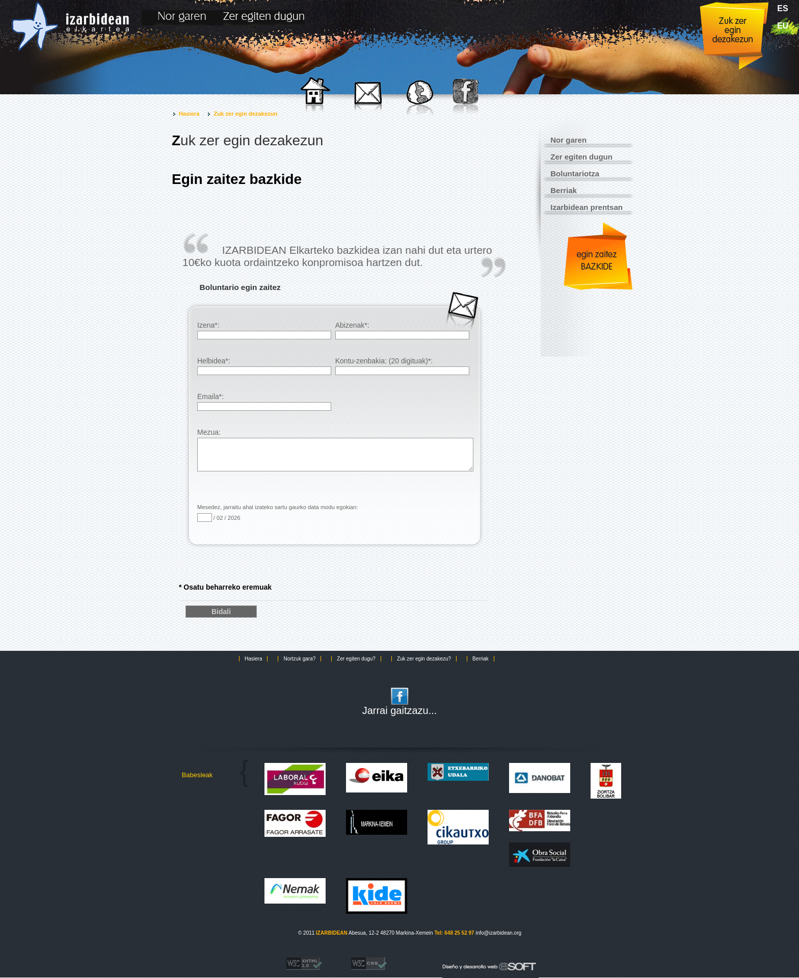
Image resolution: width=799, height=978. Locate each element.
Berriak (563, 190)
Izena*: (264, 330)
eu (782, 25)
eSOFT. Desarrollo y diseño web (478, 964)
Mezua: (335, 442)
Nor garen (568, 140)
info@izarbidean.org (498, 933)
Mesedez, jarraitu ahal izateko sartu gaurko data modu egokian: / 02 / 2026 (277, 513)
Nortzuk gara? (299, 659)
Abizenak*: (402, 330)
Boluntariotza (574, 173)
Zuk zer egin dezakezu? (424, 659)
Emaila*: (264, 401)
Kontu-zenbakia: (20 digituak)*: (402, 366)
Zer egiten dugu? (356, 659)
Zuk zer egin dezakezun (245, 114)
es (782, 8)
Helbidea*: (264, 366)
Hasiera (189, 114)
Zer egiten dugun (581, 156)
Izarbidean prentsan (586, 207)
